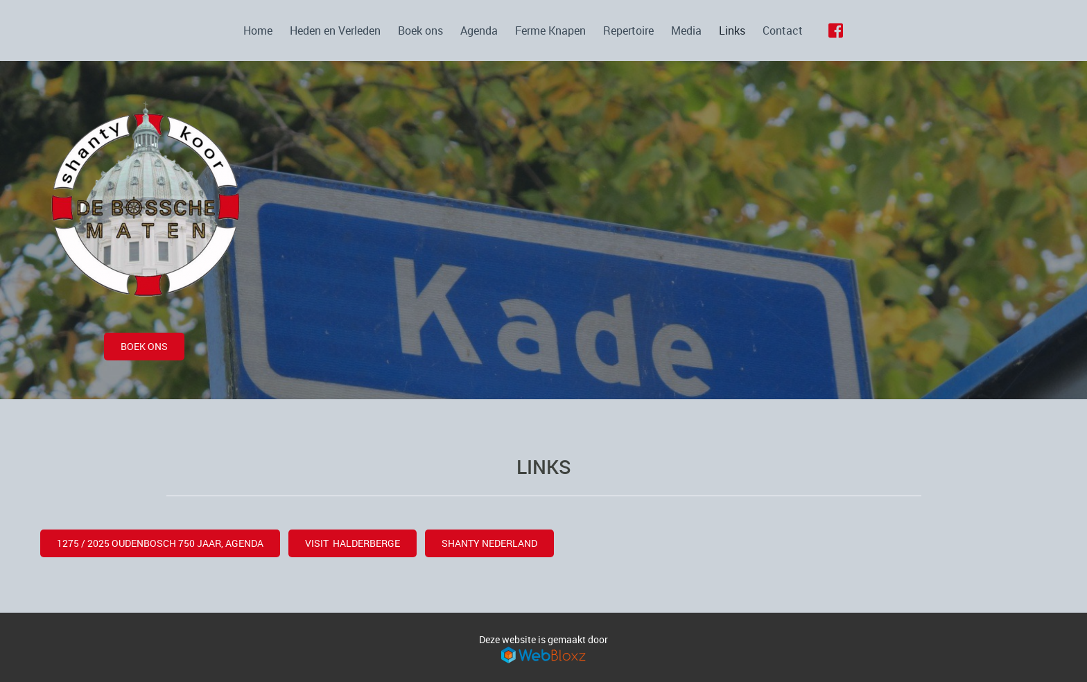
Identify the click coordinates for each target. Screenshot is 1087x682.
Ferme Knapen (550, 30)
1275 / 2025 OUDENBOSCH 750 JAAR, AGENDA (160, 543)
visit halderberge (352, 543)
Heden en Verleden (335, 30)
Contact (783, 30)
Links (732, 30)
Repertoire (628, 30)
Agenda (479, 30)
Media (686, 30)
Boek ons (420, 30)
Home (257, 30)
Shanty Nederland (489, 543)
